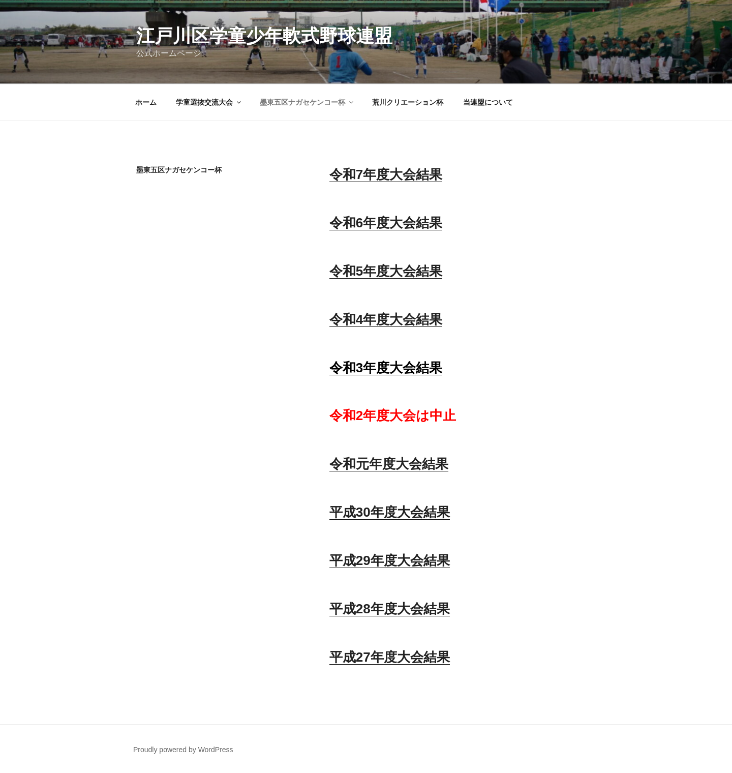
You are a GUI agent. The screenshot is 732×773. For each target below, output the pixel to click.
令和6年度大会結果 (385, 222)
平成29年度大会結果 (389, 560)
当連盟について (488, 102)
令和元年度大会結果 (388, 463)
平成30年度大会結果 (389, 512)
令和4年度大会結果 (385, 319)
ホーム (146, 102)
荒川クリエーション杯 (407, 102)
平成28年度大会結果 (389, 608)
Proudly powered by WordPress (183, 750)
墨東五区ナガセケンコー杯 (307, 102)
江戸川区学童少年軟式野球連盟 (264, 35)
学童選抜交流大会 (209, 102)
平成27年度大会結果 (389, 657)
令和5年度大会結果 (385, 271)
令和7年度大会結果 (385, 174)
